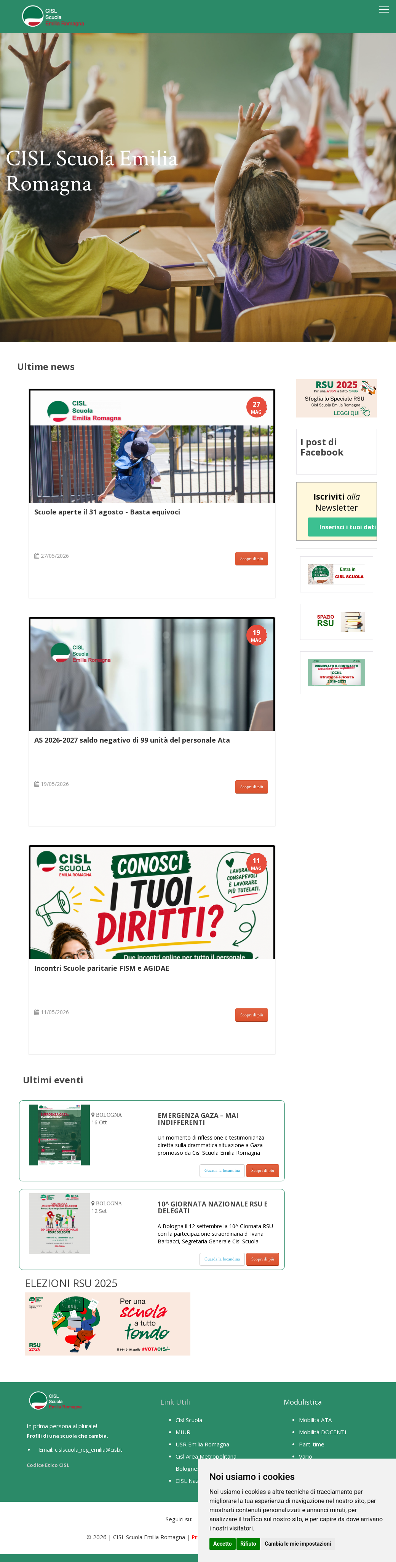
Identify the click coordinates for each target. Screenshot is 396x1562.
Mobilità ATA (315, 1420)
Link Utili (175, 1401)
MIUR (183, 1432)
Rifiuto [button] (248, 1544)
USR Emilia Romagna (202, 1444)
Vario (305, 1456)
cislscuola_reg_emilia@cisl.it (88, 1449)
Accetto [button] (222, 1544)
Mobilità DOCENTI (322, 1432)
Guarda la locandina (222, 1170)
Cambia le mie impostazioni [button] (298, 1544)
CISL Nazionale (195, 1480)
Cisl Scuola (189, 1420)
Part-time (311, 1444)
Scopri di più (251, 559)
